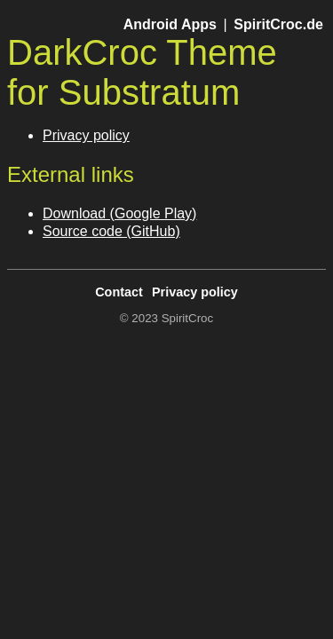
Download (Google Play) (119, 213)
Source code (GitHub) (111, 231)
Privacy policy (86, 135)
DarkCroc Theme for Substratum (142, 72)
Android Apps (170, 24)
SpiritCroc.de (278, 24)
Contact (119, 292)
